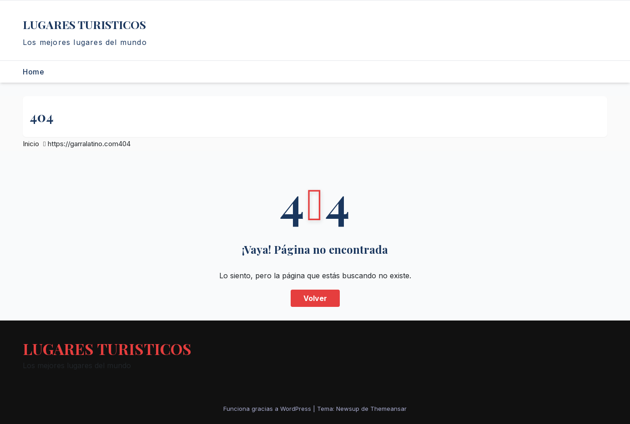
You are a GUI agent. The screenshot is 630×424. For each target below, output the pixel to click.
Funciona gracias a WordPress (268, 408)
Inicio (31, 143)
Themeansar (388, 408)
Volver (315, 298)
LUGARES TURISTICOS (84, 24)
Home (33, 71)
